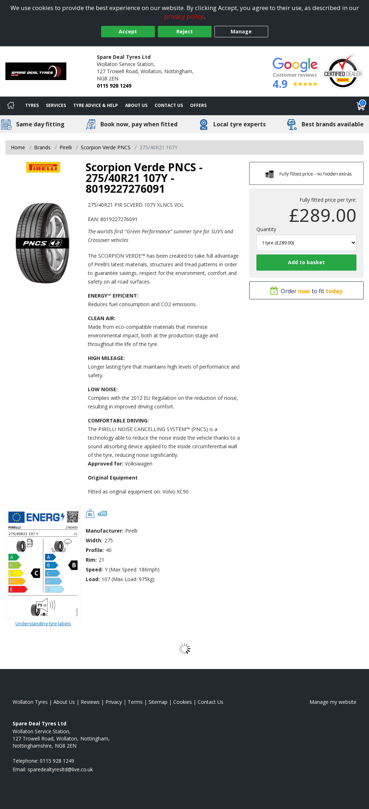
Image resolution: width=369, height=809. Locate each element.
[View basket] (361, 106)
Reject (184, 31)
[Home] (11, 106)
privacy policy (184, 16)
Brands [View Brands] (42, 147)
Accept (128, 31)
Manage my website (332, 701)
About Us (136, 105)
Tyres (32, 105)
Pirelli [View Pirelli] (66, 147)
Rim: (91, 559)
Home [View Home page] (18, 147)
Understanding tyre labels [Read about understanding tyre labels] (43, 623)
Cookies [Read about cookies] (182, 701)
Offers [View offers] (198, 105)
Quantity (266, 229)
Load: (93, 579)
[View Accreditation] (343, 70)
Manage (241, 31)
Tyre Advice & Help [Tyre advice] (95, 105)
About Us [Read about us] (64, 701)
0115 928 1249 (114, 85)
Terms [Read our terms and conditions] (135, 701)
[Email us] (60, 769)
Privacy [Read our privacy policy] (113, 701)
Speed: (94, 569)
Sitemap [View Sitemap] (157, 701)
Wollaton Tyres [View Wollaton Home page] (30, 701)
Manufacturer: (104, 530)
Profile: (95, 550)
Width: (94, 540)
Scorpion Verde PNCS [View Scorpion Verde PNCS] (106, 147)
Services (56, 105)
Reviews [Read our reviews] (90, 701)
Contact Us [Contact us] (169, 105)
